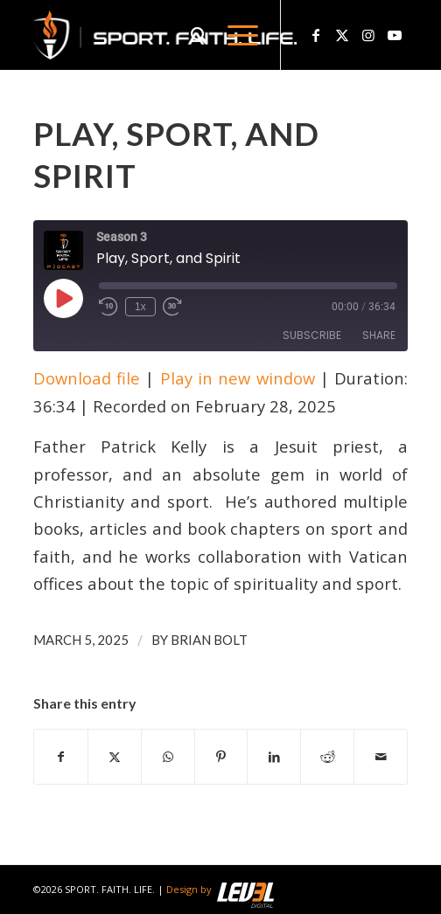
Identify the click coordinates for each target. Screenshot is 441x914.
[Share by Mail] (380, 757)
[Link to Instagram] (368, 35)
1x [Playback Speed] (140, 307)
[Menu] (234, 35)
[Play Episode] (63, 298)
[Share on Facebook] (61, 757)
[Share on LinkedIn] (274, 757)
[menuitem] (191, 35)
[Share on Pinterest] (221, 757)
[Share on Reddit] (327, 757)
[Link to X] (342, 35)
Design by (220, 889)
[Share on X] (114, 757)
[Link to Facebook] (316, 35)
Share (379, 335)
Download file (86, 378)
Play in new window (237, 378)
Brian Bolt (209, 639)
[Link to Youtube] (395, 35)
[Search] (191, 35)
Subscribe (312, 335)
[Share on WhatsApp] (168, 757)
